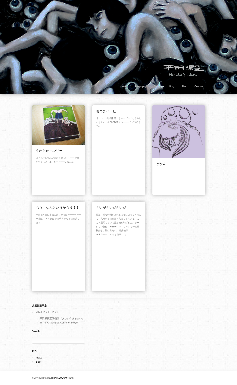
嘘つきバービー (108, 111)
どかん (161, 164)
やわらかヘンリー (49, 151)
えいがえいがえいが (111, 207)
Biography (140, 86)
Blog (171, 86)
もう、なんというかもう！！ (58, 207)
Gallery (158, 86)
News (124, 86)
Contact (199, 86)
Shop (184, 86)
